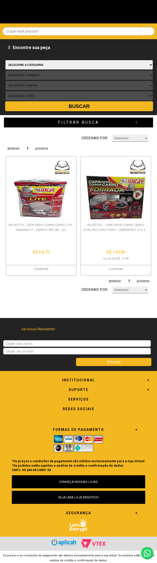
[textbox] (78, 31)
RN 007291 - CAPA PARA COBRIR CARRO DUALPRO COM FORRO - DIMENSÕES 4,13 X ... (115, 227)
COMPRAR (41, 269)
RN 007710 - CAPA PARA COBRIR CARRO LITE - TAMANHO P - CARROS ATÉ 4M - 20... (41, 227)
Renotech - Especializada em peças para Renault (78, 10)
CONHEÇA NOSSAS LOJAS (78, 482)
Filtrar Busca (78, 122)
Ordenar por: (95, 138)
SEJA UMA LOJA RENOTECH (78, 497)
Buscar (79, 106)
